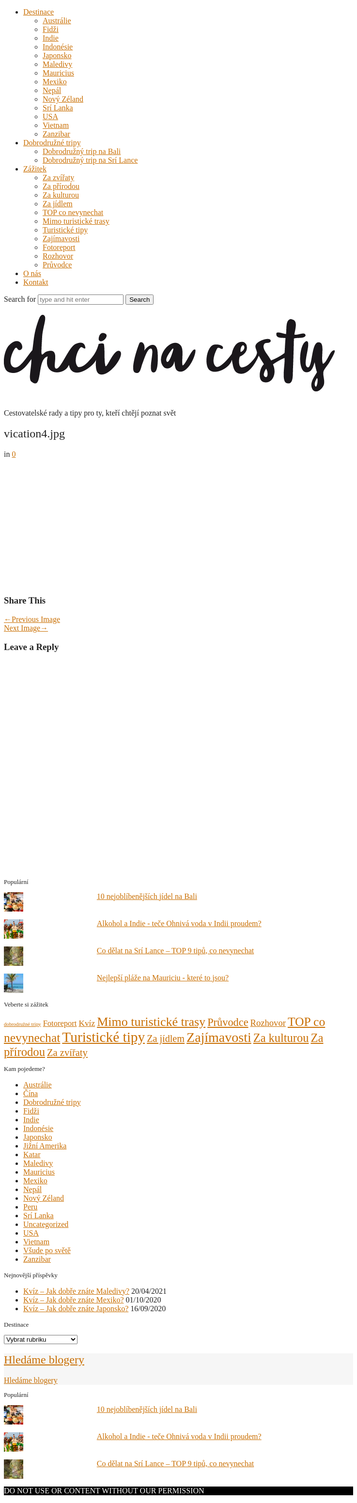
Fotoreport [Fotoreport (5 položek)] (60, 1023)
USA (50, 116)
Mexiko (55, 81)
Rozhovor (58, 256)
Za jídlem (58, 204)
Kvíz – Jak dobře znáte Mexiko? (73, 1300)
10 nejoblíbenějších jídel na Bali (147, 896)
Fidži (51, 29)
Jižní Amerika (44, 1146)
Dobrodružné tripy (52, 143)
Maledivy (57, 64)
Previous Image (32, 619)
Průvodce (57, 265)
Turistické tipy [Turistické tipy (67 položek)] (103, 1037)
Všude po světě (47, 1250)
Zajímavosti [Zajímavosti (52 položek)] (218, 1037)
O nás (32, 273)
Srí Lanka (58, 108)
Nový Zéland (63, 99)
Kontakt (35, 282)
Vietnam (56, 125)
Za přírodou (61, 186)
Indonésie (58, 47)
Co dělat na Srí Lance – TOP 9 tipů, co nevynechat (175, 950)
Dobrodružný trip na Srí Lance (90, 160)
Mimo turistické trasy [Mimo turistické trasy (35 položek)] (151, 1022)
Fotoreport (59, 247)
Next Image (26, 628)
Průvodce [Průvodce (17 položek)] (227, 1022)
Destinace (38, 12)
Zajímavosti (61, 238)
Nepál (52, 90)
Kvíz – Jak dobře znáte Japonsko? (75, 1308)
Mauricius (58, 73)
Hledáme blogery (44, 1359)
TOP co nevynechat (73, 212)
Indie (51, 38)
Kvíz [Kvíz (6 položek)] (86, 1023)
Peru (30, 1207)
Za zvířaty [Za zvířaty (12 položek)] (67, 1052)
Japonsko (57, 55)
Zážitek (35, 169)
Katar (32, 1154)
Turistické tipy (65, 230)
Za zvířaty (58, 177)
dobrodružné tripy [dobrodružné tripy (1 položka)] (22, 1024)
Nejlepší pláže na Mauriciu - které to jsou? (163, 978)
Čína (30, 1093)
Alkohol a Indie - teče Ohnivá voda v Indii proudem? (179, 923)
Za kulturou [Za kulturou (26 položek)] (281, 1037)
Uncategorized (45, 1224)
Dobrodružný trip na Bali (82, 151)
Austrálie (57, 20)
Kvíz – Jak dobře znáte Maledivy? (76, 1291)
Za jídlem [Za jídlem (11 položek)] (166, 1038)
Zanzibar (56, 134)
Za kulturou (61, 195)
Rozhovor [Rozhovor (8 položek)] (268, 1023)
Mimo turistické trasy (76, 221)
